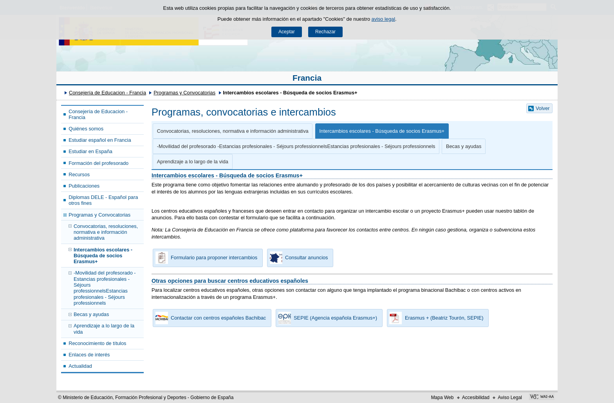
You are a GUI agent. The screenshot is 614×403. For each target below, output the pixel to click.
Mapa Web (442, 397)
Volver (543, 108)
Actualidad (80, 366)
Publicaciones (84, 186)
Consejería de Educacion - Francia (107, 93)
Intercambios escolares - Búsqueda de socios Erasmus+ (103, 256)
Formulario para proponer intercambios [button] (205, 257)
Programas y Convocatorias (184, 93)
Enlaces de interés (89, 355)
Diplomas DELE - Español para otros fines (103, 200)
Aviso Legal (510, 397)
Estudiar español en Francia (100, 140)
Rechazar (325, 31)
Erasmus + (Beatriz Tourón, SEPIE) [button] (435, 318)
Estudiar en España (90, 151)
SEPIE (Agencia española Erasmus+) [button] (326, 318)
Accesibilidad (475, 397)
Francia (307, 77)
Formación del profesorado (98, 163)
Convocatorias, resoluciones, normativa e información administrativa (106, 232)
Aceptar (286, 31)
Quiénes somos (86, 129)
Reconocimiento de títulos (97, 343)
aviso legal (383, 19)
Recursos (79, 174)
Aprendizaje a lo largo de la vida (104, 328)
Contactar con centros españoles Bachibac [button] (209, 318)
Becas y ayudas (91, 314)
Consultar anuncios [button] (297, 257)
